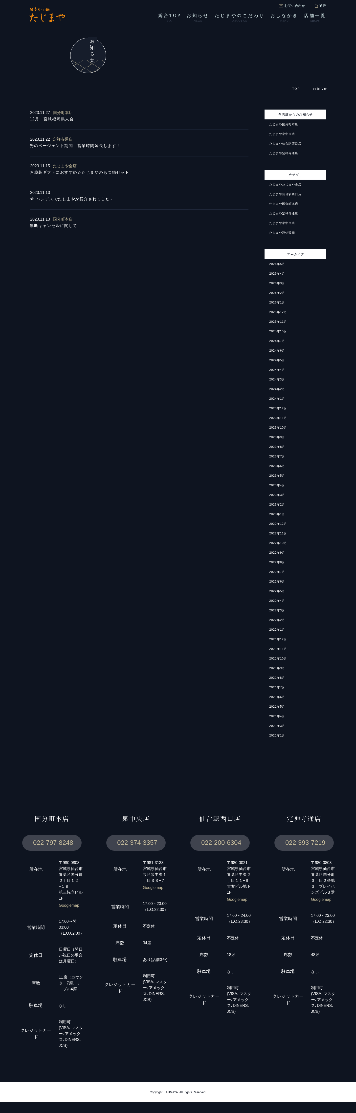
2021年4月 (277, 717)
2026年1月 (277, 303)
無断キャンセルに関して (53, 226)
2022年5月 (277, 592)
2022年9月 (277, 553)
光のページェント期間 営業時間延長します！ (75, 146)
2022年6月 (277, 582)
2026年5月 (277, 265)
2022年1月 (277, 630)
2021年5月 (277, 707)
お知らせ (198, 18)
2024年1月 (277, 399)
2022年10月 (278, 544)
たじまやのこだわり (240, 18)
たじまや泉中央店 (282, 134)
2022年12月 (278, 524)
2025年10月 (278, 332)
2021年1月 (277, 736)
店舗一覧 (315, 18)
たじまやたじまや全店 (285, 185)
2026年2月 (277, 293)
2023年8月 (277, 447)
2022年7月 (277, 572)
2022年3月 (277, 611)
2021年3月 (277, 726)
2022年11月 (278, 534)
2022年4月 (277, 601)
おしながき (284, 18)
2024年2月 (277, 390)
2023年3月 (277, 495)
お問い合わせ (292, 6)
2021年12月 (278, 640)
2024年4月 (277, 370)
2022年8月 (277, 563)
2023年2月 (277, 505)
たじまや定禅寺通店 (283, 154)
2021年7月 (277, 688)
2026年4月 (277, 274)
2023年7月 (277, 457)
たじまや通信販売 (282, 233)
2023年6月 (277, 467)
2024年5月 (277, 361)
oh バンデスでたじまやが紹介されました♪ (72, 200)
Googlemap (70, 917)
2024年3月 (277, 380)
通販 (320, 6)
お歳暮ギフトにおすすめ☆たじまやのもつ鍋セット (79, 173)
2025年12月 (278, 313)
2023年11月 (278, 418)
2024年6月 (277, 351)
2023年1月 (277, 515)
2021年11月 (278, 649)
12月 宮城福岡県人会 (52, 120)
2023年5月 (277, 476)
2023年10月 (278, 428)
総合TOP (169, 18)
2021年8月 (277, 678)
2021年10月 (278, 659)
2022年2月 (277, 621)
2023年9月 (277, 438)
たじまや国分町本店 (283, 125)
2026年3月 (277, 284)
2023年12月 (278, 409)
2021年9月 (277, 669)
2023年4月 (277, 486)
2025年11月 (278, 322)
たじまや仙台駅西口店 (285, 144)
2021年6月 (277, 698)
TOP (296, 89)
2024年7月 (277, 342)
